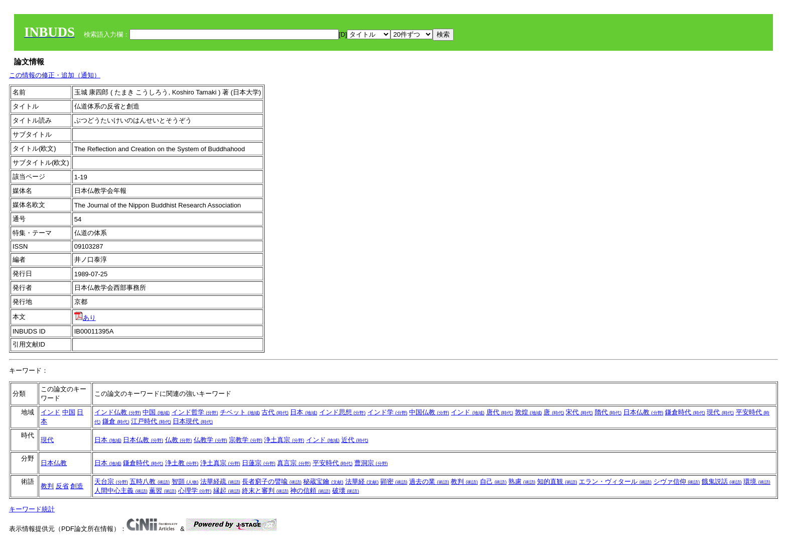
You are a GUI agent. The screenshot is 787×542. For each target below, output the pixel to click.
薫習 (162, 490)
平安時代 (333, 463)
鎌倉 (115, 421)
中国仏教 (429, 412)
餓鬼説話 (722, 481)
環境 (756, 481)
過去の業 (429, 481)
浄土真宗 (284, 440)
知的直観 (557, 481)
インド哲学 (195, 412)
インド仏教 (117, 412)
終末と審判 (265, 490)
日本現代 (193, 421)
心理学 (195, 490)
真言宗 (294, 463)
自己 (493, 481)
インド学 (387, 412)
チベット (240, 412)
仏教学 (210, 440)
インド (50, 412)
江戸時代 (151, 421)
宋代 (579, 412)
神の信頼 (310, 490)
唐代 (499, 412)
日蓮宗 (259, 463)
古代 (275, 412)
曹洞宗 (371, 463)
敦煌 (528, 412)
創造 (76, 486)
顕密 (394, 481)
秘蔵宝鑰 (323, 481)
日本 (303, 412)
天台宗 (111, 481)
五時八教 (149, 481)
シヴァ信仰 (676, 481)
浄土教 (182, 463)
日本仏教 (643, 412)
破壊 (345, 490)
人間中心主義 (121, 490)
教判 (47, 486)
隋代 (608, 412)
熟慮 (522, 481)
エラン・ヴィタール (615, 481)
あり (85, 317)
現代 (720, 412)
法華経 (362, 481)
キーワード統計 (32, 509)
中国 (68, 412)
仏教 (178, 440)
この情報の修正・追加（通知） (54, 75)
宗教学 (246, 440)
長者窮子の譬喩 (272, 481)
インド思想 (342, 412)
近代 (354, 440)
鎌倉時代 (685, 412)
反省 (62, 486)
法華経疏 (220, 481)
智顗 (185, 481)
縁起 (226, 490)
